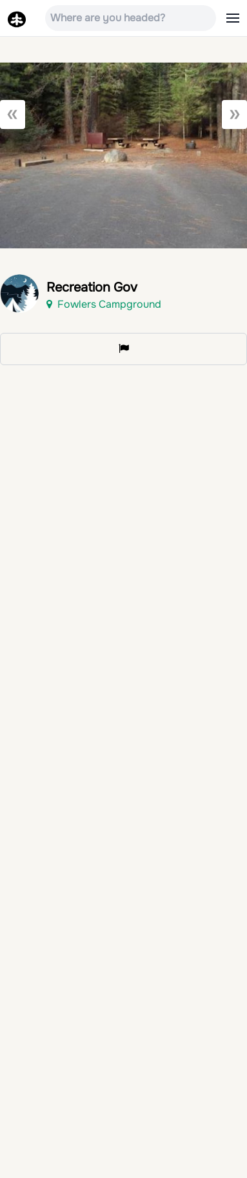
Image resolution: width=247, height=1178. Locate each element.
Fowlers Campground (103, 304)
